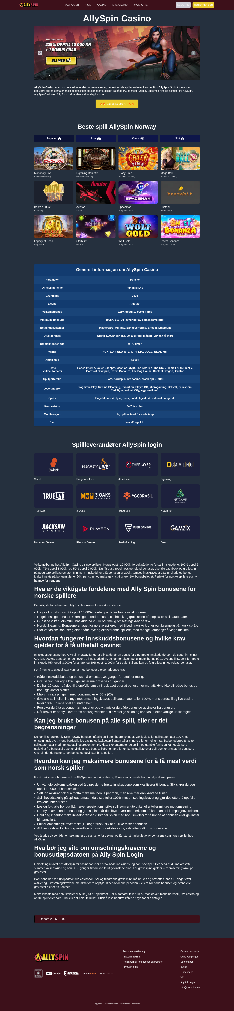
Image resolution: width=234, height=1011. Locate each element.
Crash (138, 138)
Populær (54, 138)
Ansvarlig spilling (131, 956)
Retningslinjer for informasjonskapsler (143, 961)
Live (96, 138)
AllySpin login (187, 982)
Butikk (183, 967)
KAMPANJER (71, 5)
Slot (179, 138)
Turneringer (186, 972)
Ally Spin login (130, 967)
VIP (182, 977)
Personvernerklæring (134, 951)
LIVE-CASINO (119, 5)
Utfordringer (186, 961)
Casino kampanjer (190, 951)
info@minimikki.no (190, 987)
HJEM (88, 5)
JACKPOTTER (141, 5)
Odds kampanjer (189, 956)
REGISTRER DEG (203, 5)
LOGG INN (183, 5)
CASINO (101, 5)
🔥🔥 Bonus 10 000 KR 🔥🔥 (117, 103)
